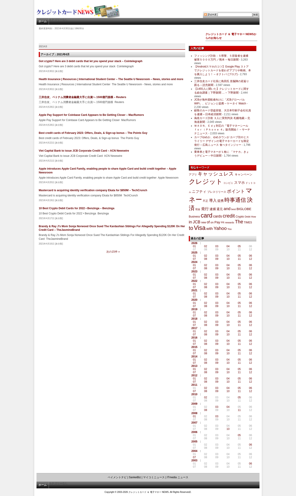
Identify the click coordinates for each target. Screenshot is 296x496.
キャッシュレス (216, 174)
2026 (194, 243)
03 (216, 246)
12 (250, 258)
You (230, 229)
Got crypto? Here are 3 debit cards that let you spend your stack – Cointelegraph (90, 61)
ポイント (236, 191)
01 (194, 246)
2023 (194, 271)
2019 (194, 309)
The (239, 221)
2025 (194, 252)
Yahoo (220, 228)
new (203, 222)
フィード (211, 14)
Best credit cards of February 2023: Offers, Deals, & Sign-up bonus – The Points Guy (93, 133)
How (253, 216)
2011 (194, 384)
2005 (194, 441)
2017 (194, 328)
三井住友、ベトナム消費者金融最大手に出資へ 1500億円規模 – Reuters (82, 97)
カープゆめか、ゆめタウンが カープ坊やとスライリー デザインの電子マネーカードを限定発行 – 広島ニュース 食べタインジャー (221, 141)
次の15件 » (113, 251)
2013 (194, 366)
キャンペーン (243, 174)
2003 (194, 460)
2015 (194, 347)
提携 (220, 200)
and (227, 208)
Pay (217, 222)
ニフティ (199, 191)
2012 (194, 375)
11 (239, 258)
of (208, 222)
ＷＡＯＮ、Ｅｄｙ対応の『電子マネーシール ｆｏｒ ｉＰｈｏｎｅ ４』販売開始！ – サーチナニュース (222, 129)
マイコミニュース (154, 477)
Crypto (240, 216)
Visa (200, 227)
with (209, 229)
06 (250, 255)
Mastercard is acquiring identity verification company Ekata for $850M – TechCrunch (93, 190)
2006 (194, 432)
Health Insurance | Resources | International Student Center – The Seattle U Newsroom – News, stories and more (111, 79)
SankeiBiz (135, 477)
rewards (229, 222)
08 (205, 258)
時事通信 (235, 200)
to (191, 228)
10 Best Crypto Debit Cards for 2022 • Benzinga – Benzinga (76, 208)
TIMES (248, 222)
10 (228, 258)
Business (194, 216)
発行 (205, 209)
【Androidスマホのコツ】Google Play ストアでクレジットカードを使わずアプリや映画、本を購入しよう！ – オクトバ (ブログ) (222, 70)
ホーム (43, 21)
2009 (194, 403)
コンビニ (228, 183)
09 (216, 258)
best (233, 209)
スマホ (239, 182)
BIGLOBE (244, 209)
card (206, 215)
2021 (194, 290)
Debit (247, 216)
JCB (196, 222)
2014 (194, 356)
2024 (194, 262)
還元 (219, 209)
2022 (194, 281)
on (212, 222)
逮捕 (212, 209)
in (190, 222)
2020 (194, 299)
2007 (194, 422)
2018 (194, 318)
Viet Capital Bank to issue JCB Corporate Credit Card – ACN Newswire (84, 150)
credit (229, 216)
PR (222, 222)
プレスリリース (216, 191)
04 (228, 246)
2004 (194, 451)
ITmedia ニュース (177, 477)
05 (239, 246)
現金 (197, 209)
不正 (205, 200)
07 (194, 258)
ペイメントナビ (117, 477)
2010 (194, 394)
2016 (194, 337)
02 (205, 246)
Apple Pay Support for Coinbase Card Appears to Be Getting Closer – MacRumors (91, 115)
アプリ (193, 174)
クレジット (206, 181)
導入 (213, 200)
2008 (194, 413)
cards (217, 216)
